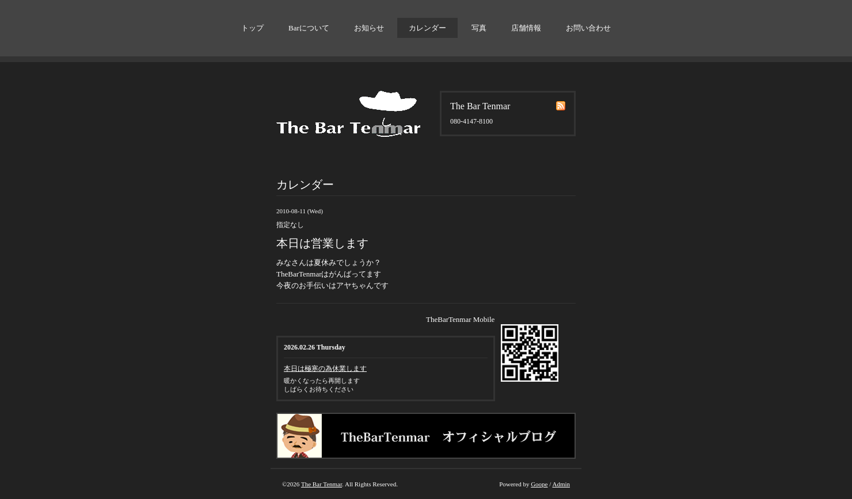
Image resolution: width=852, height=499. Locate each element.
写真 (478, 28)
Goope (539, 484)
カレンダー (427, 28)
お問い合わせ (588, 28)
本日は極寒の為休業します (325, 368)
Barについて (308, 28)
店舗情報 (526, 28)
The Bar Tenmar (321, 484)
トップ (252, 28)
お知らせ (369, 28)
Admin (561, 484)
